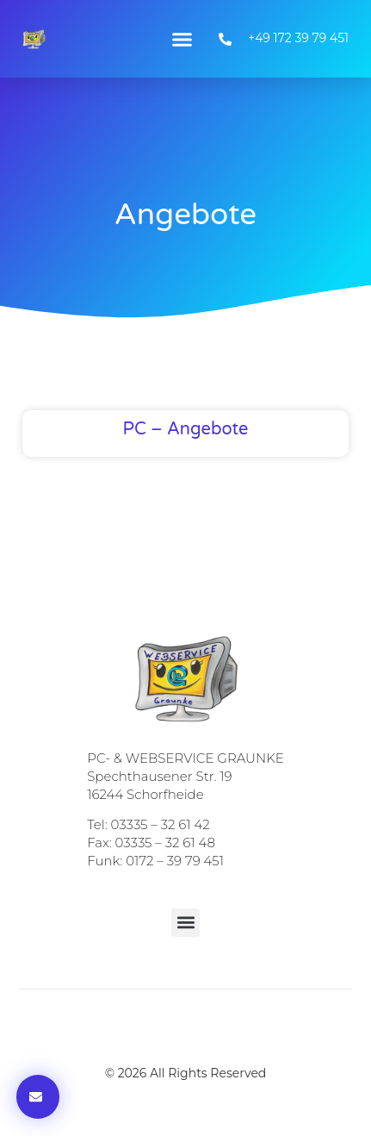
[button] (182, 38)
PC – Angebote (186, 429)
